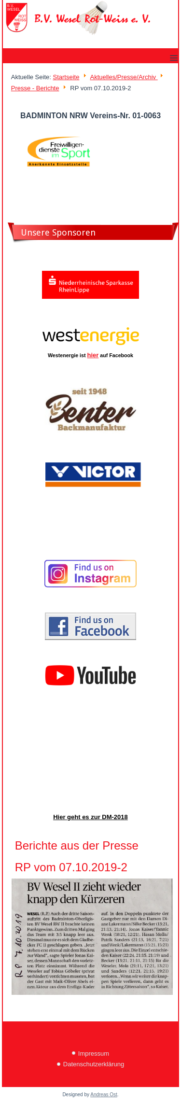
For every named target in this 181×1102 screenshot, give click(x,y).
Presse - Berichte (35, 88)
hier (93, 355)
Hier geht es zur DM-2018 (90, 817)
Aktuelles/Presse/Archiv (123, 77)
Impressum (93, 1053)
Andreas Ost (103, 1094)
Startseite (66, 77)
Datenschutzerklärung (93, 1064)
